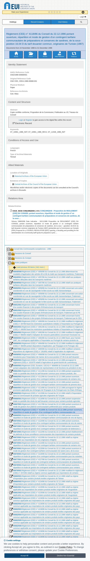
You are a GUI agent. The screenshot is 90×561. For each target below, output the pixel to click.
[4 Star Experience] (57, 12)
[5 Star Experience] (60, 12)
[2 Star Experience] (52, 12)
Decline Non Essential (65, 556)
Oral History (62, 22)
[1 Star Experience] (49, 12)
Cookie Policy (65, 547)
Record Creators (37, 22)
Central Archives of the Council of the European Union (34, 184)
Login (83, 17)
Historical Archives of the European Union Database (26, 6)
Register (29, 120)
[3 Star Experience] (54, 12)
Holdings (13, 22)
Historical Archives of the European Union (29, 176)
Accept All (24, 556)
